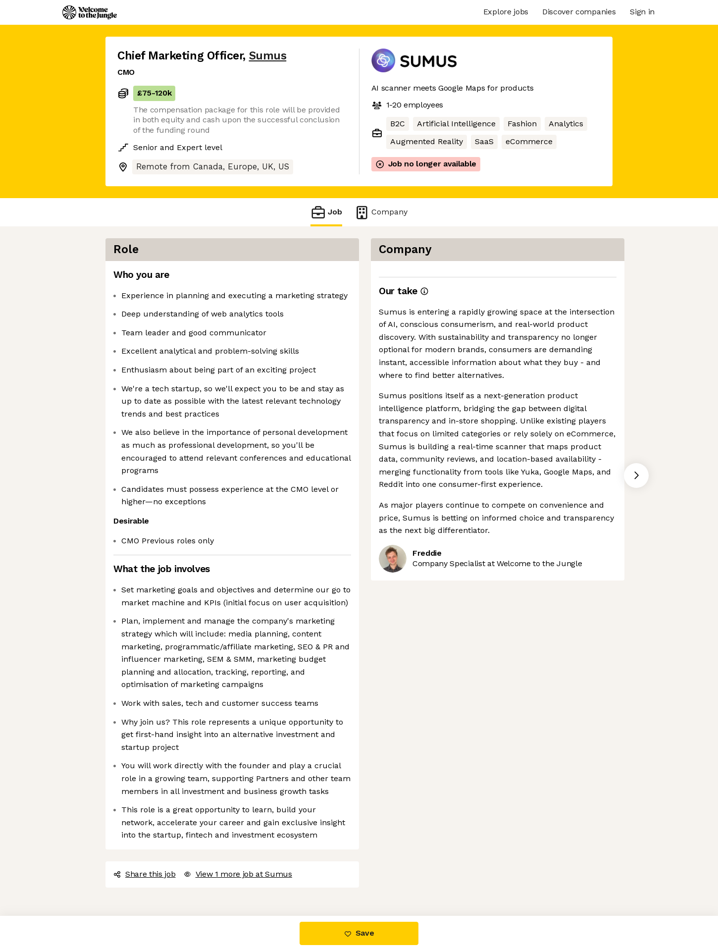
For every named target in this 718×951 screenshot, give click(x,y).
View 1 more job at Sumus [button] (238, 874)
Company (381, 212)
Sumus (268, 55)
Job (326, 212)
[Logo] (89, 12)
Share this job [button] (144, 874)
